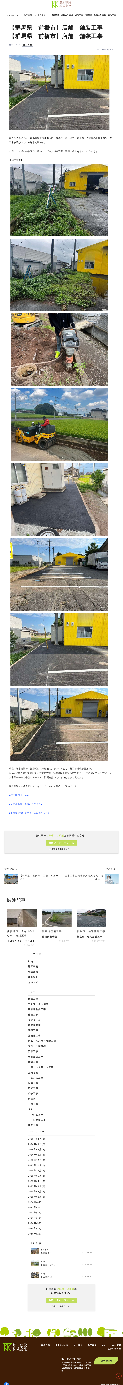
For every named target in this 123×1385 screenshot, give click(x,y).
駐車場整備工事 (37, 1009)
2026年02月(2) (36, 1146)
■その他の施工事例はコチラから (26, 804)
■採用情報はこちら (19, 795)
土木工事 (33, 1101)
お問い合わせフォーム (61, 843)
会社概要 (116, 1340)
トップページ (12, 15)
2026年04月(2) (36, 1136)
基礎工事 (33, 1029)
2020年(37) (34, 1218)
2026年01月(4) (36, 1151)
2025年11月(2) (36, 1162)
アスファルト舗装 (38, 1003)
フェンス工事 (35, 1076)
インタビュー (35, 1112)
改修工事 (33, 1091)
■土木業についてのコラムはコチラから (29, 813)
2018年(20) (34, 1229)
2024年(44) (34, 1198)
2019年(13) (34, 1224)
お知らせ (33, 982)
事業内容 (45, 1340)
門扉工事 (33, 1050)
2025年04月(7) (36, 1177)
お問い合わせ (114, 1344)
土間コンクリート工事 (41, 1065)
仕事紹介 (33, 977)
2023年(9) (34, 1203)
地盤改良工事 (35, 1055)
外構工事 (33, 1014)
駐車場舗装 (34, 1024)
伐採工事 (33, 998)
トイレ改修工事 (37, 1117)
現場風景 (33, 971)
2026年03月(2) (36, 1141)
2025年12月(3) (36, 1157)
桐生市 (32, 1096)
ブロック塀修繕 (37, 1045)
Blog (31, 961)
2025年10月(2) (36, 1167)
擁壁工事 (33, 1122)
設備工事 (33, 1081)
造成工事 (33, 1086)
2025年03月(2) (36, 1182)
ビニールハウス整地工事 (42, 1040)
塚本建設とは (61, 1340)
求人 (30, 1107)
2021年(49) (34, 1213)
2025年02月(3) (36, 1187)
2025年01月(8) (36, 1193)
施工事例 (28, 15)
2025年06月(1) (36, 1172)
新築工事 (33, 1060)
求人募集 (78, 1340)
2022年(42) (34, 1208)
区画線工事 (34, 1034)
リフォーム (34, 1019)
